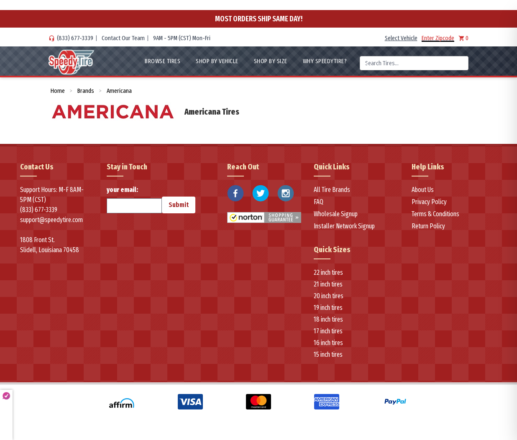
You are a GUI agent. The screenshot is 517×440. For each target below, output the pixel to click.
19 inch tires (328, 308)
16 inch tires (328, 343)
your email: (134, 199)
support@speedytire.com (51, 220)
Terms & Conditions (435, 214)
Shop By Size (270, 61)
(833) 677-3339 (75, 38)
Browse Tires (162, 61)
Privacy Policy (429, 202)
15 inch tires (328, 354)
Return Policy (428, 226)
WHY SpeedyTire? (325, 61)
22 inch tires (328, 272)
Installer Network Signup (344, 226)
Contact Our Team (123, 38)
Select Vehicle (401, 38)
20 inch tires (328, 296)
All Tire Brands (332, 190)
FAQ (318, 202)
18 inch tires (328, 319)
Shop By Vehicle (217, 61)
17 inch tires (328, 331)
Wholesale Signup (336, 214)
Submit (179, 205)
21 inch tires (328, 284)
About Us (423, 190)
